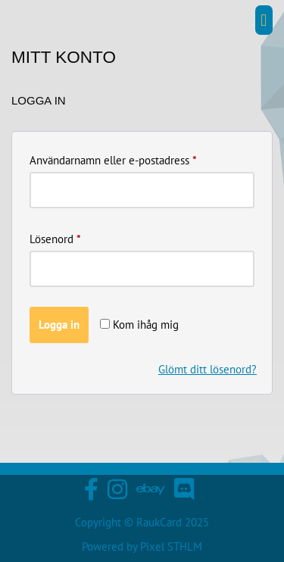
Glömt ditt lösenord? (207, 369)
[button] (264, 19)
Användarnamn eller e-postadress (113, 158)
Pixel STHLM (171, 546)
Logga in (59, 324)
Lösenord (55, 237)
